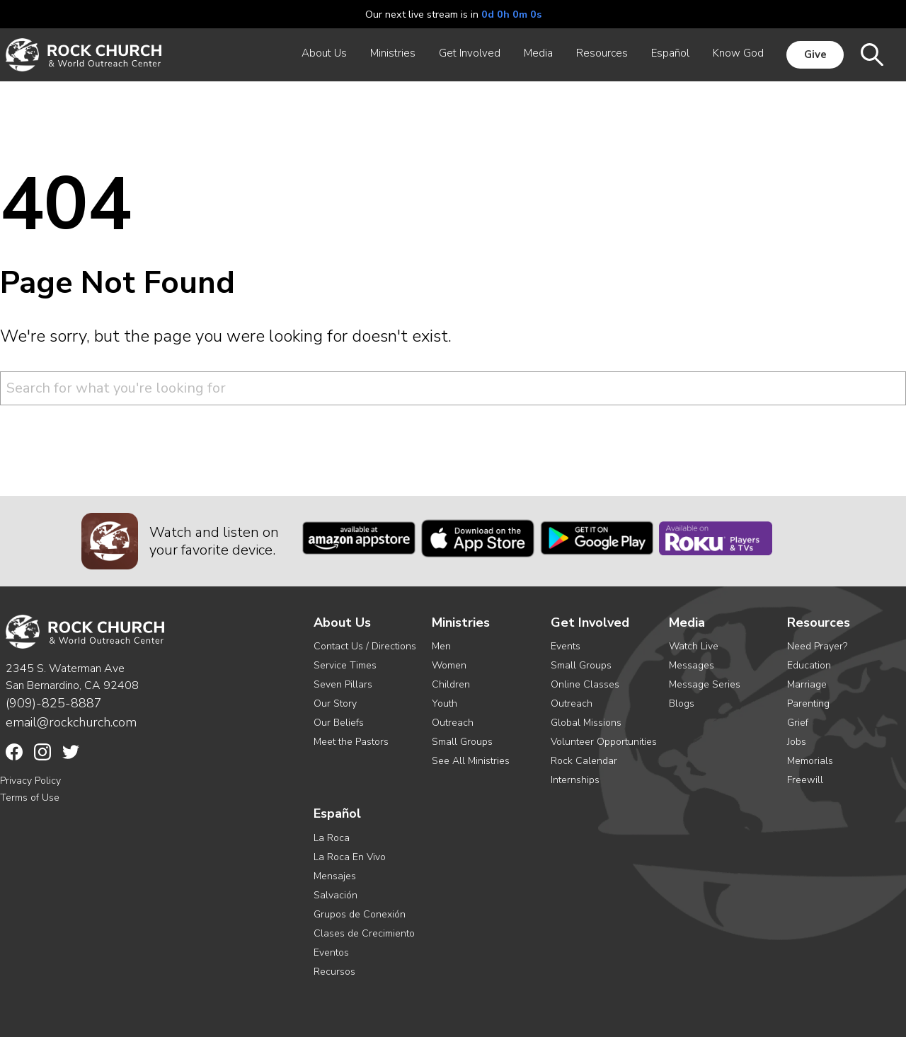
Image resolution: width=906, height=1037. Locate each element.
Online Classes (585, 684)
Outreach (453, 722)
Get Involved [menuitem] (469, 53)
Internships (575, 780)
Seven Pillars (343, 684)
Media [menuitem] (538, 53)
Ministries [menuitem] (392, 53)
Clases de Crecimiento (364, 933)
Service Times (345, 665)
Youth (444, 703)
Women (449, 665)
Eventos (331, 952)
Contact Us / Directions (365, 646)
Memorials (810, 760)
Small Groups (462, 741)
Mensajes (335, 876)
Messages (691, 665)
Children (451, 684)
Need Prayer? (817, 646)
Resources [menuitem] (602, 53)
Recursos (334, 971)
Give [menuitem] (815, 54)
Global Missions (586, 722)
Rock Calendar (584, 760)
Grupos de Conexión (360, 914)
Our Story (335, 703)
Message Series (704, 684)
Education (809, 665)
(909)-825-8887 (54, 703)
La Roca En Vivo (350, 857)
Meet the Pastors (351, 741)
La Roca (332, 838)
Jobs (796, 741)
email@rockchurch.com (71, 722)
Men (441, 646)
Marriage (807, 684)
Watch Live (693, 646)
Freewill (805, 780)
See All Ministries (471, 760)
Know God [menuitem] (738, 53)
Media (687, 623)
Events (565, 646)
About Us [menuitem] (324, 53)
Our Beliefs (339, 722)
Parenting (808, 703)
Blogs (681, 703)
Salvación (335, 895)
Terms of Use (29, 797)
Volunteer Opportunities (604, 741)
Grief (797, 722)
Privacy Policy (30, 780)
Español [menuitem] (670, 53)
